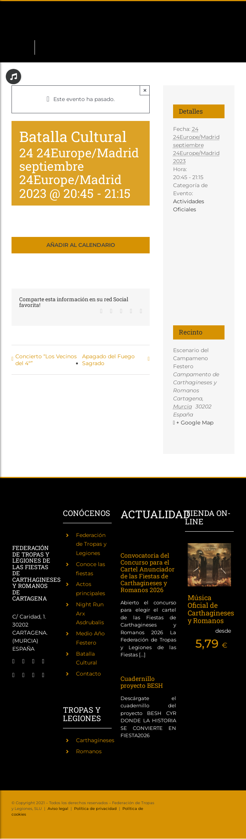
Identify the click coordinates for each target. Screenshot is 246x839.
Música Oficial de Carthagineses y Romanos (211, 609)
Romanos (89, 751)
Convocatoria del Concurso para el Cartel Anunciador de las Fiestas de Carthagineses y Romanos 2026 (148, 572)
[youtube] (23, 675)
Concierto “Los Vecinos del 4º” (46, 360)
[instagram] (33, 661)
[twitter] (23, 661)
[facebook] (13, 661)
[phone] (43, 675)
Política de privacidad (95, 808)
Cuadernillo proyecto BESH (142, 681)
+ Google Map (194, 422)
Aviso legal (58, 808)
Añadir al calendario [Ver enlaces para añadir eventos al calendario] (80, 245)
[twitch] (43, 661)
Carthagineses (95, 740)
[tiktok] (13, 675)
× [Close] (145, 90)
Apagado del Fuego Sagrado (108, 360)
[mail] (33, 675)
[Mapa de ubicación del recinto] (199, 260)
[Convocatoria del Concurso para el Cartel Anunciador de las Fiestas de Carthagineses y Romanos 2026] (137, 542)
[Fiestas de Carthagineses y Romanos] (18, 692)
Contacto (88, 673)
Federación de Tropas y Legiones (91, 544)
